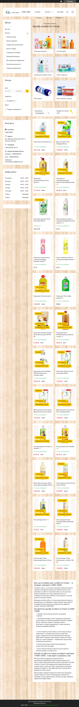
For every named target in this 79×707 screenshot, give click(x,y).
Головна (37, 12)
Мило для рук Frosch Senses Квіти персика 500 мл (65, 411)
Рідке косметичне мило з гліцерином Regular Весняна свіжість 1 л (65, 221)
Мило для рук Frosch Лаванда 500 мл (63, 143)
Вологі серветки (62, 75)
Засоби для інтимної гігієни (43, 75)
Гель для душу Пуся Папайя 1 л (65, 447)
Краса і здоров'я (11, 41)
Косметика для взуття (13, 64)
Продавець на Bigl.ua (40, 703)
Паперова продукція (13, 56)
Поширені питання (50, 23)
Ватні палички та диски (64, 98)
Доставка (60, 12)
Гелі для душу (61, 51)
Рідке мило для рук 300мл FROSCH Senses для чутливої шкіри (42, 373)
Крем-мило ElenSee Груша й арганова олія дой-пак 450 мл (43, 334)
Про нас (49, 18)
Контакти (59, 18)
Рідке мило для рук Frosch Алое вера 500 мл (64, 372)
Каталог (47, 12)
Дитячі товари (11, 48)
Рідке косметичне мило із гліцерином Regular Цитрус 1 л (65, 259)
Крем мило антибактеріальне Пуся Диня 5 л (41, 180)
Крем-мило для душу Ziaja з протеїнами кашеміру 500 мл (43, 484)
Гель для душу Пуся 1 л (41, 520)
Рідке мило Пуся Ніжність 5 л (43, 142)
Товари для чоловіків (13, 52)
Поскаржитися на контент (35, 705)
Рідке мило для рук (40, 51)
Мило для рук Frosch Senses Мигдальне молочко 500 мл (43, 411)
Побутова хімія (11, 37)
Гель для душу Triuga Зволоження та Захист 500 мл (65, 560)
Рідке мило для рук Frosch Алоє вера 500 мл (42, 220)
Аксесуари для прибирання (15, 60)
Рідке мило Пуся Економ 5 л (42, 296)
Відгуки (39, 18)
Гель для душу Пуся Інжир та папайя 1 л (43, 447)
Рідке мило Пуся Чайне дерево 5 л (63, 297)
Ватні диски (38, 98)
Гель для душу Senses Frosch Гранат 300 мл (65, 484)
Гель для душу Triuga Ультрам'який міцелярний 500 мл (64, 521)
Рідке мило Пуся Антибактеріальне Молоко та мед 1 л (65, 334)
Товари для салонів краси (14, 45)
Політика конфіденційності (51, 705)
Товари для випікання (13, 68)
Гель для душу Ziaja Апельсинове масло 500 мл (42, 559)
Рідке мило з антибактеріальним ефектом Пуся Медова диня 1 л (65, 181)
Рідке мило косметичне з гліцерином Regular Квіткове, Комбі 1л (42, 259)
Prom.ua (49, 701)
